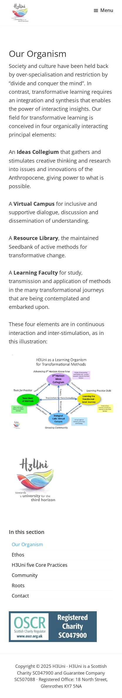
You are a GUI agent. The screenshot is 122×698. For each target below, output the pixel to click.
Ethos (18, 554)
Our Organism (27, 544)
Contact (20, 596)
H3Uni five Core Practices (39, 565)
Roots (18, 585)
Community (25, 575)
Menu (106, 10)
